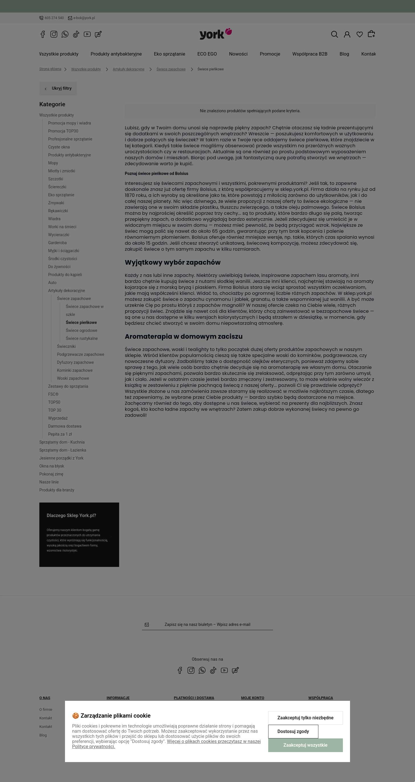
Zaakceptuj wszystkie (305, 745)
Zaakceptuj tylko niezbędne (305, 717)
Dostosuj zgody (293, 731)
